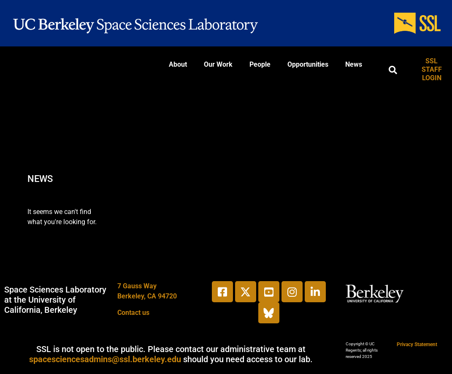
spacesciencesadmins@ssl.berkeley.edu (105, 359)
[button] (392, 70)
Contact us (133, 313)
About (178, 64)
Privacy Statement (417, 344)
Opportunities (307, 64)
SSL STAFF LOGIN (432, 69)
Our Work (218, 64)
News (353, 64)
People (260, 64)
